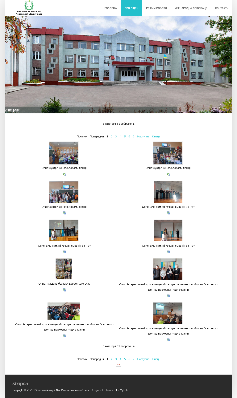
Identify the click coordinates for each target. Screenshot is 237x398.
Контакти (221, 8)
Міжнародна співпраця (191, 8)
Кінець (156, 136)
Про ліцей (131, 8)
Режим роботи (156, 8)
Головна (111, 8)
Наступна (143, 136)
